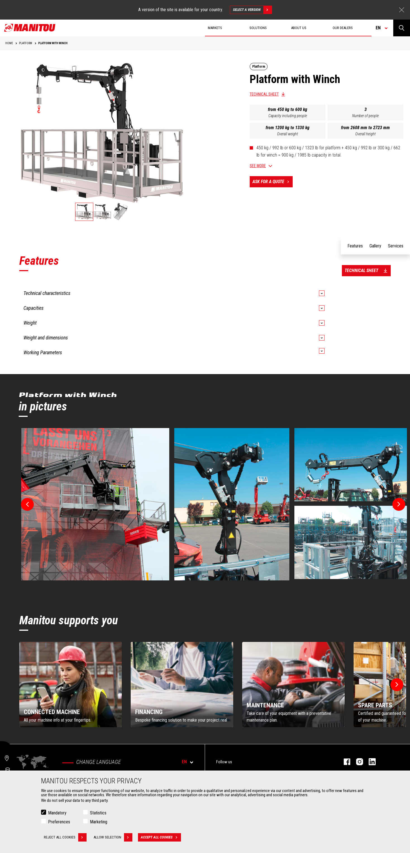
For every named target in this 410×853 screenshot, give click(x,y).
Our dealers (343, 28)
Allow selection (113, 837)
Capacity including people (287, 116)
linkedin (369, 761)
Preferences (59, 821)
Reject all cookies (65, 837)
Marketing (98, 821)
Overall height (365, 134)
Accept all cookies (161, 837)
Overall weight (287, 134)
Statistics (98, 813)
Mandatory (57, 813)
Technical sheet (264, 94)
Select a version (252, 10)
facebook (344, 761)
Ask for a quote (272, 181)
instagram (357, 761)
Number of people (365, 116)
